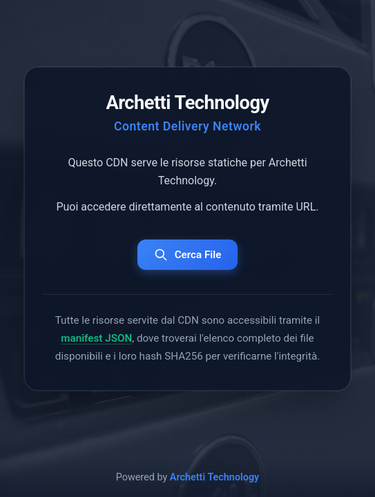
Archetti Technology (214, 477)
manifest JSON (96, 338)
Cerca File (188, 255)
